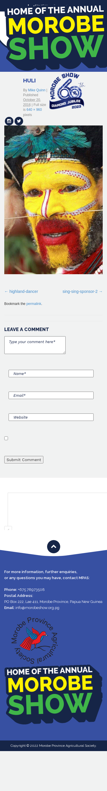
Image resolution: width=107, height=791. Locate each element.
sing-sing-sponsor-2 (80, 291)
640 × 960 (34, 110)
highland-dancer (23, 291)
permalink (33, 304)
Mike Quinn (36, 90)
